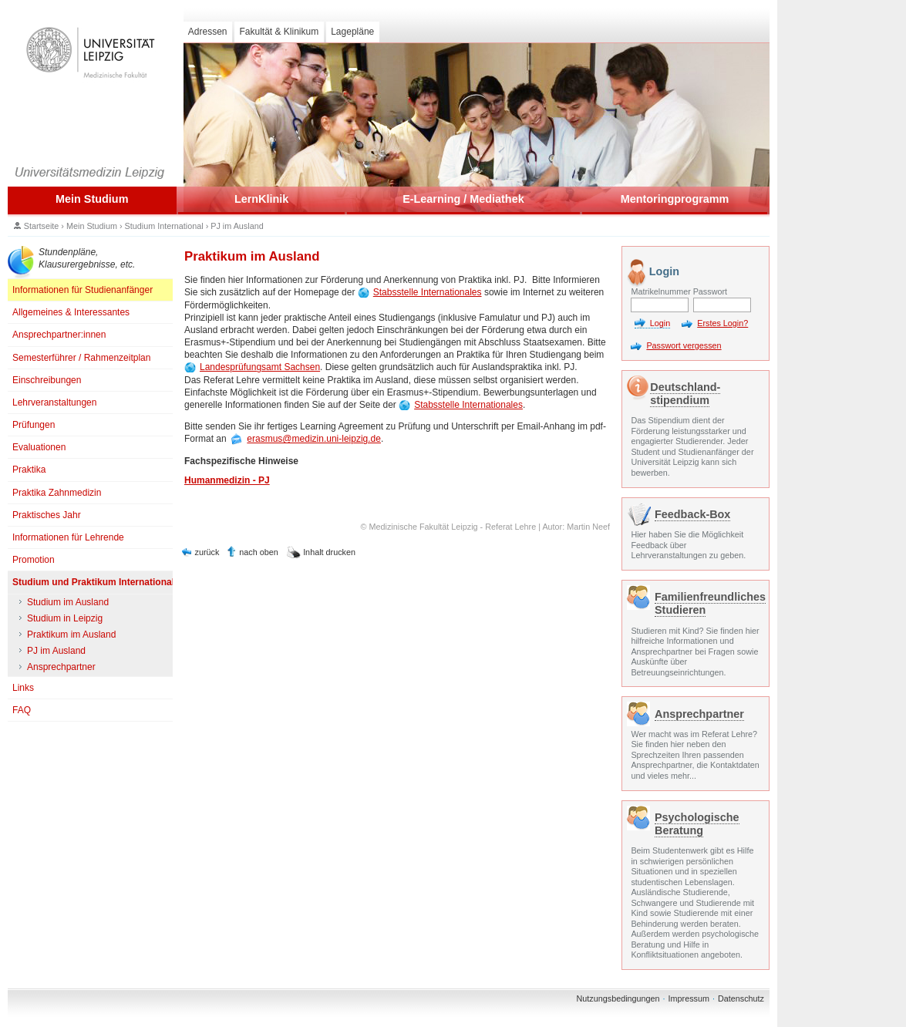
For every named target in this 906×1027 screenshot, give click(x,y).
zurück (207, 552)
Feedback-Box (692, 514)
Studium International (164, 226)
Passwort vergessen (683, 345)
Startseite (41, 226)
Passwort (710, 291)
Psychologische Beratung (697, 824)
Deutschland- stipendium (685, 393)
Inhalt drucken (329, 552)
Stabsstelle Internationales (427, 292)
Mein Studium (92, 199)
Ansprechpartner (699, 714)
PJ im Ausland (237, 226)
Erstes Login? (722, 323)
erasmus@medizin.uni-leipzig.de (314, 438)
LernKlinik (261, 199)
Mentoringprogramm (675, 199)
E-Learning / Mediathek (463, 199)
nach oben (258, 552)
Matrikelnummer (660, 291)
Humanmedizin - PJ (227, 480)
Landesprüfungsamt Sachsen (260, 367)
